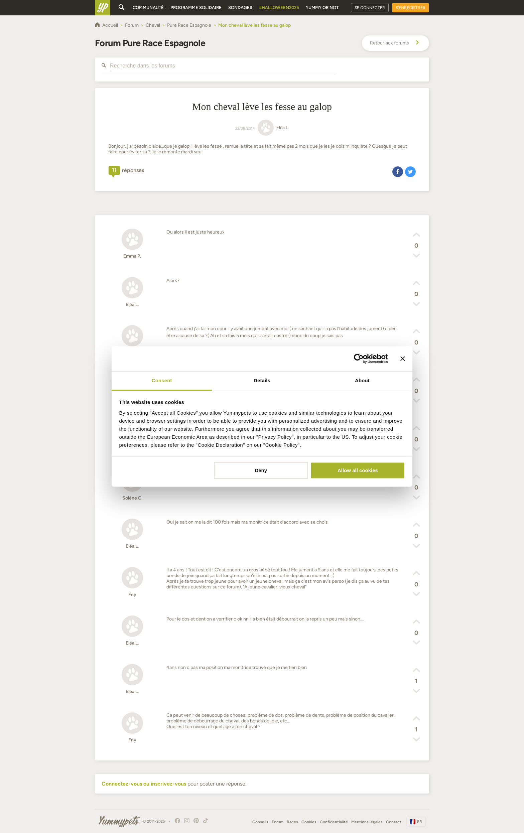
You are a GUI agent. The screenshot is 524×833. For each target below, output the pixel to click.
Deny (261, 470)
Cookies (308, 822)
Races (292, 822)
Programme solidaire (196, 7)
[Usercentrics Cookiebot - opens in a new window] (359, 359)
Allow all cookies (358, 470)
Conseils (260, 822)
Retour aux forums (395, 43)
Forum (277, 822)
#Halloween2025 (279, 7)
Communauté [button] (148, 7)
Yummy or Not (322, 7)
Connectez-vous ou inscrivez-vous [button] (144, 784)
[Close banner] (402, 358)
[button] (397, 171)
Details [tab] (262, 380)
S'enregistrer (410, 7)
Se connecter (370, 7)
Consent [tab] (162, 380)
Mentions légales (367, 822)
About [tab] (362, 380)
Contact (393, 822)
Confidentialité (334, 822)
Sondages (240, 7)
